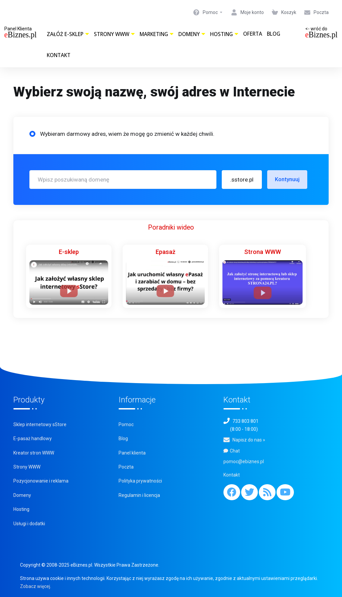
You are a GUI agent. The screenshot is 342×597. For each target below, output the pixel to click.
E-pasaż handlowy (32, 438)
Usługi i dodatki (29, 523)
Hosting (224, 34)
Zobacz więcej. (35, 586)
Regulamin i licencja (139, 495)
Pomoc (126, 424)
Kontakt (58, 55)
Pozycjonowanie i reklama (40, 481)
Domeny (191, 34)
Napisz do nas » (248, 439)
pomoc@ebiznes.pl (243, 461)
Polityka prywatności (140, 481)
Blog (273, 33)
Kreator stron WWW (33, 453)
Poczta (126, 467)
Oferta (252, 33)
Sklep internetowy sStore (39, 424)
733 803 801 (245, 421)
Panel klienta (132, 453)
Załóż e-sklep (68, 34)
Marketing (157, 34)
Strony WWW (114, 34)
